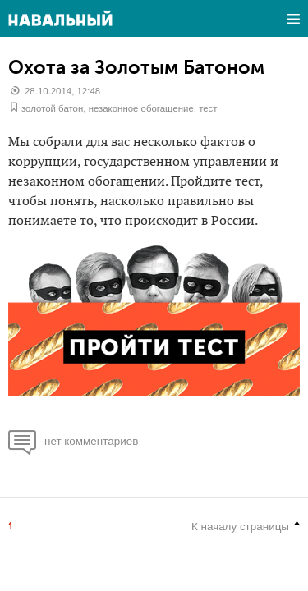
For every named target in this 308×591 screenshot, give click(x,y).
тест (208, 108)
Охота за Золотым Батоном (136, 67)
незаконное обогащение (141, 108)
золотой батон (52, 108)
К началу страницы (245, 526)
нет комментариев (73, 441)
